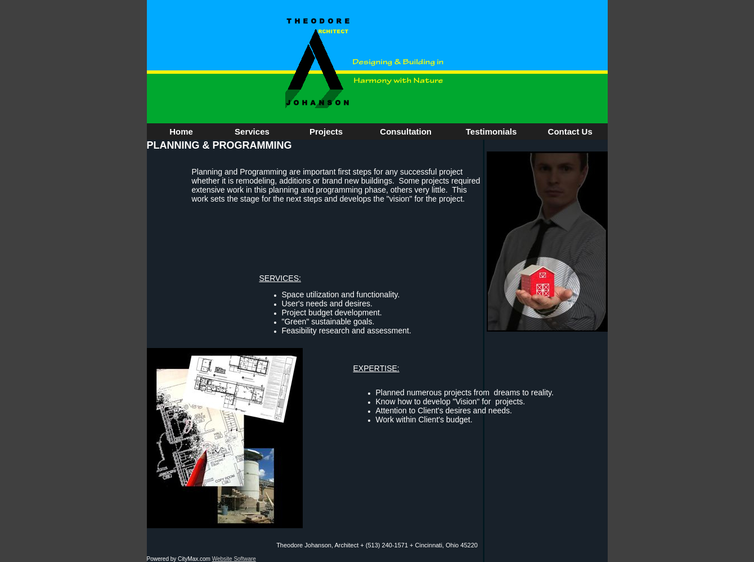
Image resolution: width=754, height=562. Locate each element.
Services (252, 131)
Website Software (234, 559)
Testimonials (491, 131)
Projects (326, 131)
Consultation (406, 131)
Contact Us (570, 131)
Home (181, 131)
